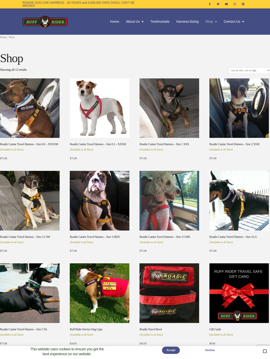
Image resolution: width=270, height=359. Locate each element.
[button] (264, 351)
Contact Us (234, 21)
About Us (135, 21)
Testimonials (160, 21)
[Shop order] (249, 70)
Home (114, 21)
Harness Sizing (187, 21)
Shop (211, 21)
